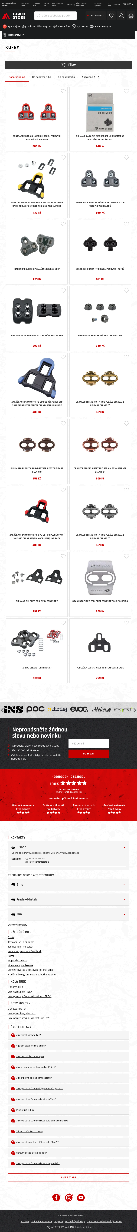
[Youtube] (81, 1197)
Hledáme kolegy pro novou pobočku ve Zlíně (32, 974)
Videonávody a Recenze (20, 964)
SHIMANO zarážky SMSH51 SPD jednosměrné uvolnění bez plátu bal (100, 137)
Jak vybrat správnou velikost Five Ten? (29, 1017)
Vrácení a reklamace (41, 1221)
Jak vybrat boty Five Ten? (21, 1013)
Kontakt (116, 4)
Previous (2, 709)
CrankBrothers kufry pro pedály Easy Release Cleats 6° (100, 469)
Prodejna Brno (25, 4)
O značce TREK (15, 986)
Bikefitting (71, 4)
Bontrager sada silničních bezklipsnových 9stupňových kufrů (100, 203)
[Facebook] (56, 1197)
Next (134, 709)
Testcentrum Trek (57, 4)
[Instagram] (69, 1197)
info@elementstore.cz (39, 861)
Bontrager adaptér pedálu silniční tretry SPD (37, 334)
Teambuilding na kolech (20, 946)
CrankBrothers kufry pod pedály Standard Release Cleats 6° (100, 403)
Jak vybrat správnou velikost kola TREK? (29, 996)
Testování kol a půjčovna (21, 941)
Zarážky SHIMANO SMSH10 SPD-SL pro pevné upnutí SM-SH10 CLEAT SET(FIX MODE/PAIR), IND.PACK (36, 536)
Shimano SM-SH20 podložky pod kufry (37, 600)
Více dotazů (68, 1176)
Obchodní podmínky (75, 1221)
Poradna (25, 1221)
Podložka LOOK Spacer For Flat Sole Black (100, 667)
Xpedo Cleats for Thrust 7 (36, 667)
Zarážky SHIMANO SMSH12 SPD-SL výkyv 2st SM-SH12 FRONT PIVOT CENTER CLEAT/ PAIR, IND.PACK (37, 403)
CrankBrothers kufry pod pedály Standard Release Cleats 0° (100, 536)
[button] (11, 26)
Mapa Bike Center (17, 960)
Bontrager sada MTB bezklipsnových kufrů (100, 268)
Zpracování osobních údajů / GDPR (104, 1221)
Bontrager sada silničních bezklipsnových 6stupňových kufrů (37, 137)
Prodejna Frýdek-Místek (9, 4)
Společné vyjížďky (98, 4)
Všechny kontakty (17, 924)
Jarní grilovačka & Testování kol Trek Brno (30, 969)
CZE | (128, 4)
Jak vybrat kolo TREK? (20, 991)
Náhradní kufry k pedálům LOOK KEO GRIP (37, 268)
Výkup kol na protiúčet (81, 4)
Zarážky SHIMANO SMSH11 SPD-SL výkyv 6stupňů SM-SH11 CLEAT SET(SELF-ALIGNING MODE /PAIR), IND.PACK (37, 203)
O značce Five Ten (17, 1008)
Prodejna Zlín (36, 4)
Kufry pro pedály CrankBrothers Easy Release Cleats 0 (37, 469)
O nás (109, 4)
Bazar (11, 955)
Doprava (58, 1221)
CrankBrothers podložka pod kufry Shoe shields (100, 600)
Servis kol (46, 4)
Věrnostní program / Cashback (24, 950)
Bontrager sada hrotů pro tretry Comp (100, 334)
